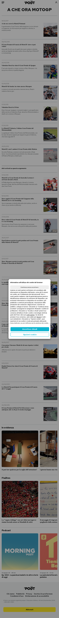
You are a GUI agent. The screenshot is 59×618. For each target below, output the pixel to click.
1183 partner (30, 315)
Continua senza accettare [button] (29, 287)
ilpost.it (39, 317)
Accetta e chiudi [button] (29, 329)
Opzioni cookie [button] (30, 335)
